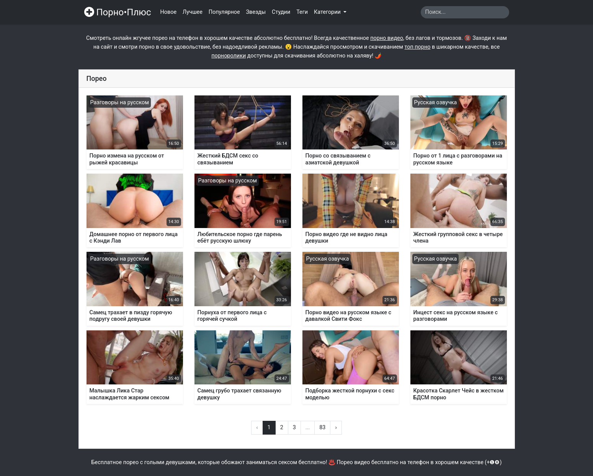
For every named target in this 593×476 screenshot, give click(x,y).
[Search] (465, 12)
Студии (281, 12)
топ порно (418, 47)
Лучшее (193, 12)
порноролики (228, 56)
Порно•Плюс (117, 12)
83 (322, 427)
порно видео (386, 38)
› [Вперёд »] (336, 427)
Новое (168, 12)
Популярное (224, 12)
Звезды (256, 12)
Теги (302, 12)
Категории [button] (328, 12)
